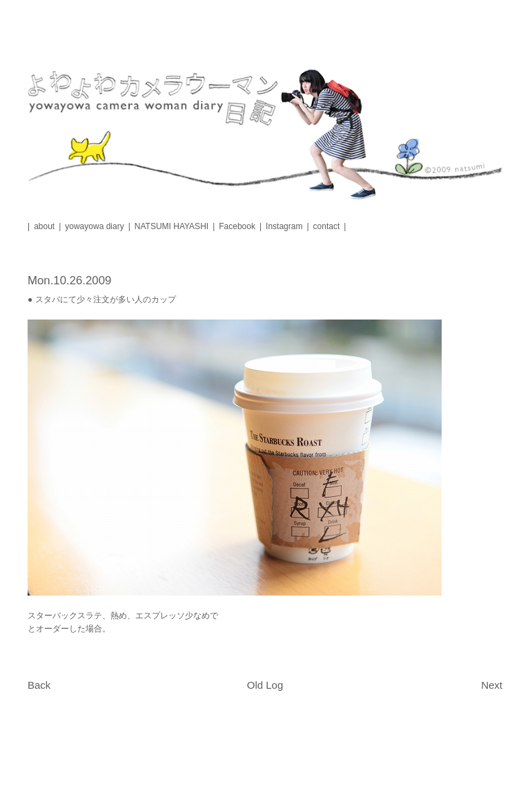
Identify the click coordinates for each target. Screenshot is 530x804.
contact (326, 226)
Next (491, 685)
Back (39, 685)
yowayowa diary (94, 226)
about (44, 226)
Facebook (237, 226)
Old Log (265, 685)
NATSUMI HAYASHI (171, 226)
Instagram (284, 226)
